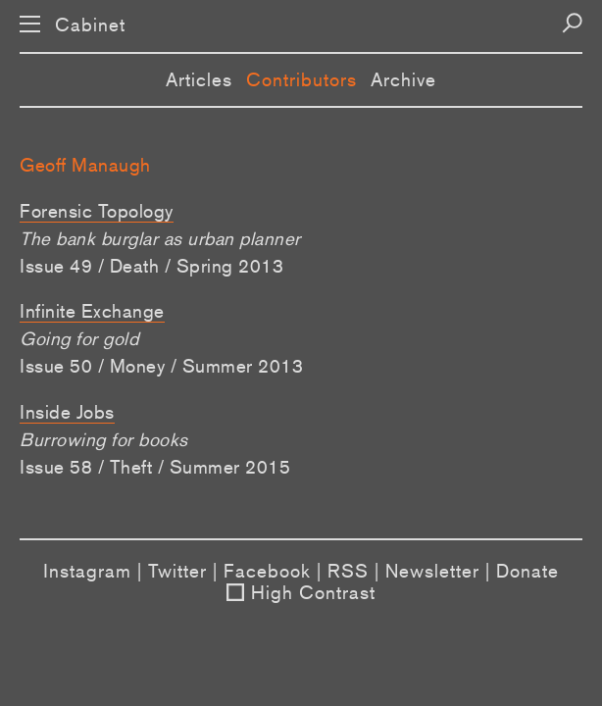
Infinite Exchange (92, 311)
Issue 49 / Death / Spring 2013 (151, 266)
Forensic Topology (97, 211)
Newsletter (432, 570)
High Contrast (313, 592)
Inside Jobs (67, 412)
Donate (527, 570)
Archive (403, 79)
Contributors (301, 79)
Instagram (87, 570)
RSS (348, 570)
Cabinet (90, 25)
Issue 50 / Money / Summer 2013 (161, 366)
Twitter (177, 570)
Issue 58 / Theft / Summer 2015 (155, 467)
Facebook (267, 570)
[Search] (572, 23)
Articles (199, 79)
